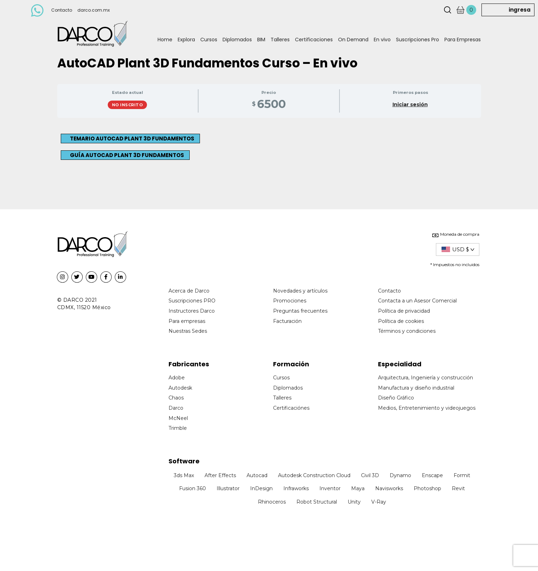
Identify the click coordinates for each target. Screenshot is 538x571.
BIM (261, 39)
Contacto (61, 10)
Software (184, 461)
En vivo (382, 39)
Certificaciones (314, 39)
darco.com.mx (93, 10)
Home (165, 39)
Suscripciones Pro (417, 39)
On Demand (353, 39)
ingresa (520, 9)
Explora (186, 39)
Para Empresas (462, 39)
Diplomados (237, 39)
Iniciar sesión (410, 104)
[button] (130, 138)
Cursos (208, 39)
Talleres (280, 39)
